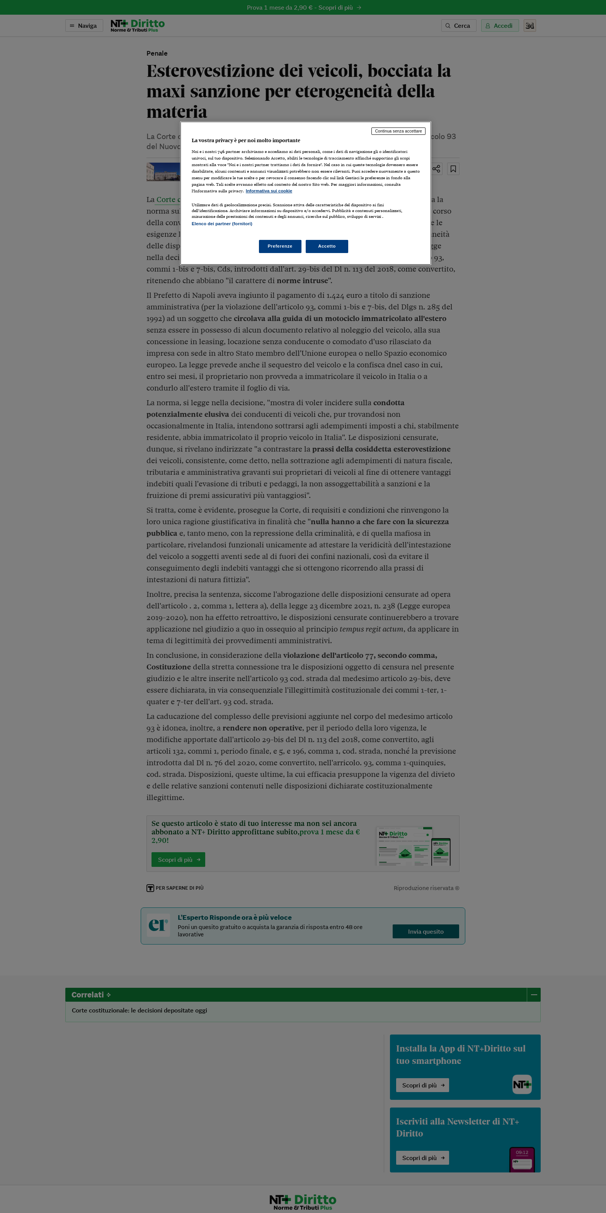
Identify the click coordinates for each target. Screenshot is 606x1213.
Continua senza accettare (398, 131)
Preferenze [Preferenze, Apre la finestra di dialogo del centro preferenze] (280, 246)
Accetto (327, 246)
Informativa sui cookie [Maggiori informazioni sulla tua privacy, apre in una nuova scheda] (269, 191)
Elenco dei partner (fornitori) (222, 223)
